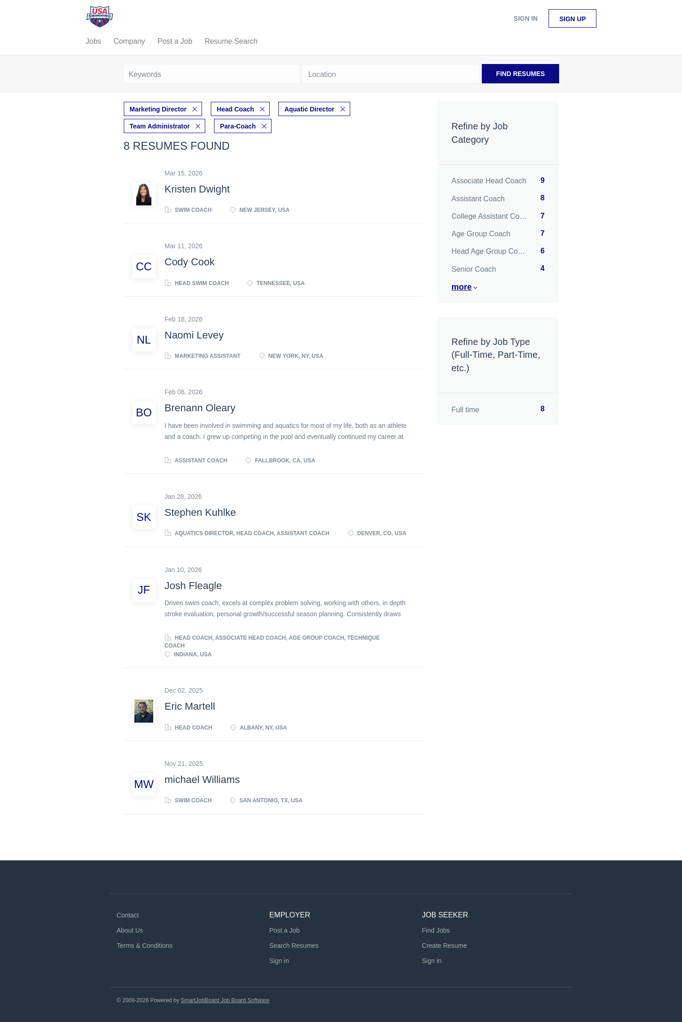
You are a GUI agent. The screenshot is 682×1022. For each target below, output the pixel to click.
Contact (128, 914)
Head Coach (235, 108)
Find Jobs (436, 929)
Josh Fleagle (193, 584)
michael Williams (202, 778)
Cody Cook (190, 261)
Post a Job (284, 929)
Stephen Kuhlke (200, 511)
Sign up (572, 19)
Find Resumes (520, 73)
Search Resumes (293, 944)
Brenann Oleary (200, 407)
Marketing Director (158, 108)
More (461, 287)
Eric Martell (190, 706)
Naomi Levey (194, 334)
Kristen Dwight (197, 188)
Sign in (526, 18)
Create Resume (444, 944)
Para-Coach (238, 125)
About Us (130, 929)
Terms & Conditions (145, 944)
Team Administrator (160, 125)
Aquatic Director (309, 108)
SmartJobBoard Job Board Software (225, 999)
